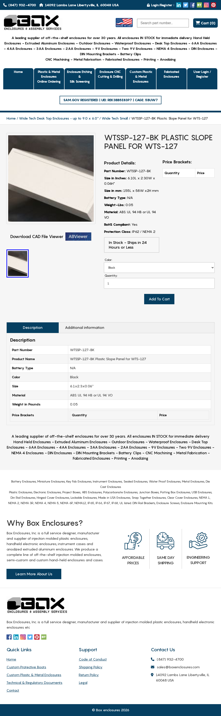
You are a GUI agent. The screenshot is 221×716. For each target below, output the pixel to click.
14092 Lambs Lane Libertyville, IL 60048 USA (180, 678)
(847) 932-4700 (19, 5)
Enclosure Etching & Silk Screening (79, 76)
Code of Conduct (93, 659)
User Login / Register (202, 74)
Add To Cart (159, 299)
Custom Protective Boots (26, 667)
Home (18, 72)
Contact (12, 690)
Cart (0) (205, 23)
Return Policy (89, 675)
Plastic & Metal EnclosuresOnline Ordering (49, 76)
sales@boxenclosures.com (175, 667)
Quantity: (111, 275)
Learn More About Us (33, 574)
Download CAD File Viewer (50, 236)
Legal (83, 682)
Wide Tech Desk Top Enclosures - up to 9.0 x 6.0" (58, 118)
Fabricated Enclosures (171, 74)
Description (33, 327)
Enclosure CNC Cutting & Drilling (110, 74)
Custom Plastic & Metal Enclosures (140, 76)
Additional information (84, 327)
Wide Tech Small (115, 118)
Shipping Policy (91, 667)
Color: (108, 260)
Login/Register (159, 5)
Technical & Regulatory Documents (34, 682)
